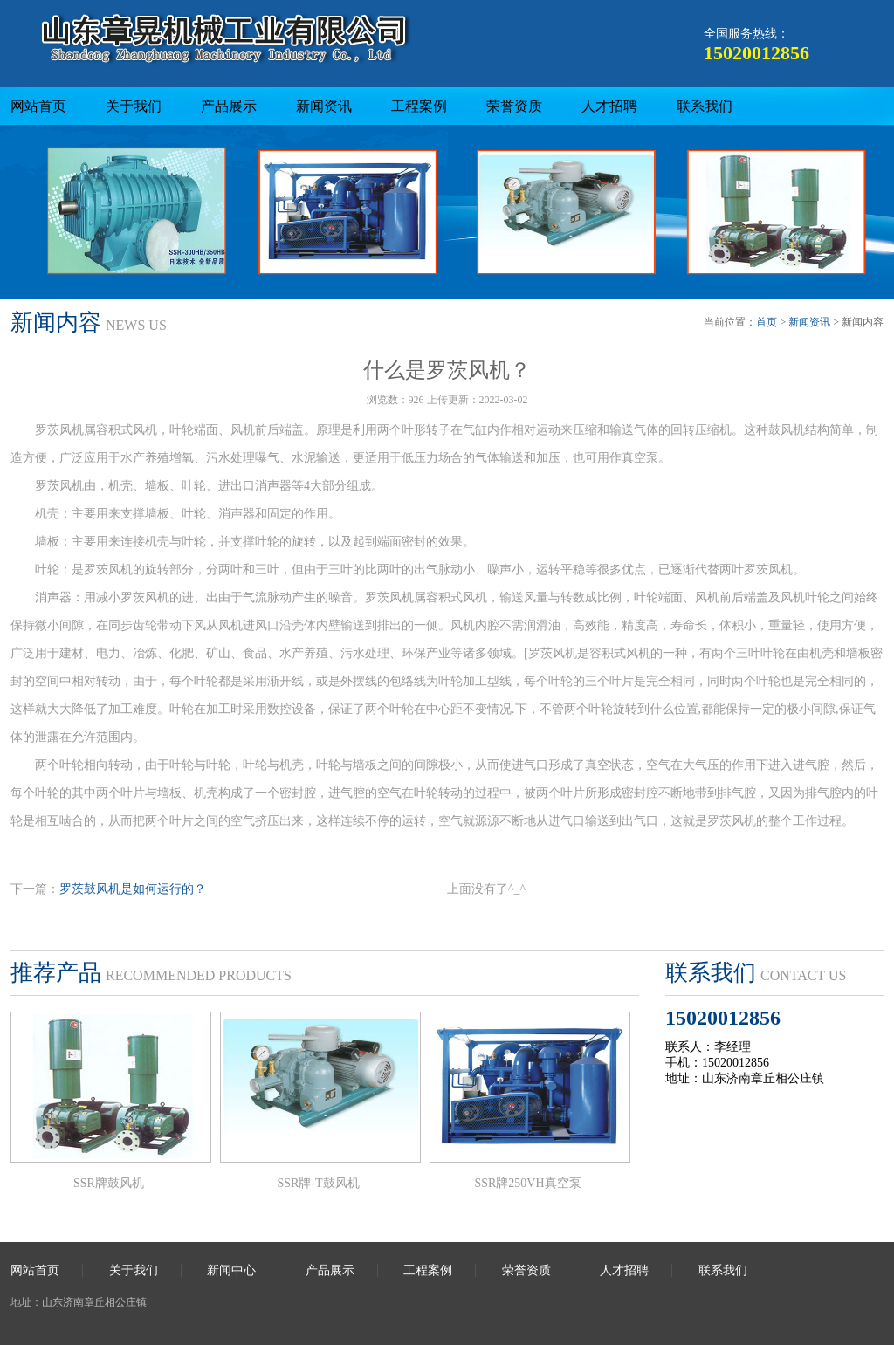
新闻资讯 (324, 106)
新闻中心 (231, 1270)
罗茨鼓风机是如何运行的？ (132, 889)
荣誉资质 (514, 106)
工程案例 (419, 106)
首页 (766, 322)
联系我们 (704, 106)
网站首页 (38, 106)
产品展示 (229, 106)
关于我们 (134, 106)
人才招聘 (609, 106)
